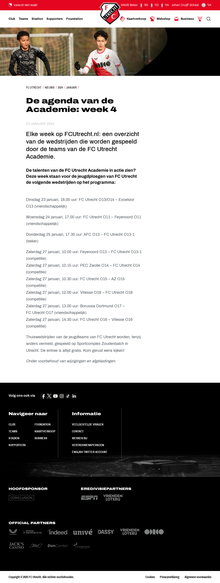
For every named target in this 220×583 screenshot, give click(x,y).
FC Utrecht (33, 87)
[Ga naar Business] (184, 19)
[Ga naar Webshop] (160, 19)
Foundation (42, 424)
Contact (78, 431)
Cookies (150, 577)
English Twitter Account (89, 452)
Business (41, 438)
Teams (13, 431)
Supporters (17, 445)
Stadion (14, 438)
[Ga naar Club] (12, 19)
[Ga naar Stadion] (37, 19)
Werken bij (79, 438)
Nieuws (50, 87)
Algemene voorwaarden (198, 577)
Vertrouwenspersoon (88, 445)
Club (12, 424)
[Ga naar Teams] (23, 19)
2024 (60, 87)
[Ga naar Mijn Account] (200, 19)
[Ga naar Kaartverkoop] (133, 19)
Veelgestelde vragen (87, 424)
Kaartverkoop (45, 431)
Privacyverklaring (169, 577)
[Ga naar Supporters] (54, 19)
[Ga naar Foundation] (74, 19)
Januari (71, 87)
